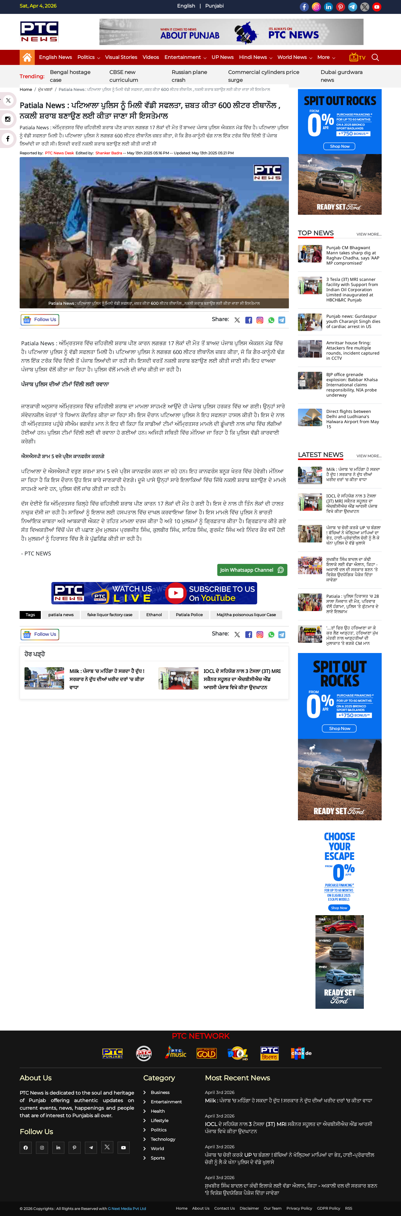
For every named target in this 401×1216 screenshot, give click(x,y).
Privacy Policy (299, 1208)
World (153, 1148)
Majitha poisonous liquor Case (246, 614)
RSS (348, 1208)
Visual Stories (121, 57)
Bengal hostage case (70, 76)
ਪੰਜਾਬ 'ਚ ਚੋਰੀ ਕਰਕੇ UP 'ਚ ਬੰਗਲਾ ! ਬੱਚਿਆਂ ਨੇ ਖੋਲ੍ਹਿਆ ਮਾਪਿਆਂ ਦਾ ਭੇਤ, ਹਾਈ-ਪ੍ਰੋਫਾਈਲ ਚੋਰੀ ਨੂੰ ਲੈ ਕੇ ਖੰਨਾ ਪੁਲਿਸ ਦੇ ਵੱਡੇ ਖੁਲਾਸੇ (353, 535)
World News (294, 57)
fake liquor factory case (109, 614)
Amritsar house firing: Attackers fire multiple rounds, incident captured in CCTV (353, 350)
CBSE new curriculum (123, 76)
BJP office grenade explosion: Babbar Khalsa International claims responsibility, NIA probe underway (352, 385)
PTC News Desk (59, 153)
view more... (369, 234)
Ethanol (154, 614)
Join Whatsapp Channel (253, 570)
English (186, 6)
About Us (200, 1208)
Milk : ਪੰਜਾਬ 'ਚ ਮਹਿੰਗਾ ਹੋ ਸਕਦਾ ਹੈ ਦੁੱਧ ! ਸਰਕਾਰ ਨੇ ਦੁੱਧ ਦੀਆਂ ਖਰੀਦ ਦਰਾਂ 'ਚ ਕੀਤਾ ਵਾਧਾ (353, 474)
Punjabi (214, 6)
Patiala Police (189, 614)
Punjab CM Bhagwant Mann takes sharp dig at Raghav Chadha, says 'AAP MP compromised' (352, 255)
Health (154, 1111)
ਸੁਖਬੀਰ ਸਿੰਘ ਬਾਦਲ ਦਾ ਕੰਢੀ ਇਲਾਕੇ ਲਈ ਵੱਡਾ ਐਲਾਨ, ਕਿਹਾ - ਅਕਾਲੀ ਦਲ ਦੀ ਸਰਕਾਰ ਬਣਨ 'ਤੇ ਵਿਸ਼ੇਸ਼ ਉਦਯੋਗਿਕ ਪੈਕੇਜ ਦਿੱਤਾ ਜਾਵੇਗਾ (352, 569)
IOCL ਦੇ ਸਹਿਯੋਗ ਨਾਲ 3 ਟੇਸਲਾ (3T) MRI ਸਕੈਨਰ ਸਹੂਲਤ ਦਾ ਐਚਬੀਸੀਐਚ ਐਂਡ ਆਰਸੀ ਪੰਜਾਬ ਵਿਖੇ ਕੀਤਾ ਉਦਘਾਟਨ (351, 503)
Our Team (273, 1208)
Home (26, 89)
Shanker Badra (108, 153)
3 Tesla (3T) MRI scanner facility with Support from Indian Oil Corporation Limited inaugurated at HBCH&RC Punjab (352, 289)
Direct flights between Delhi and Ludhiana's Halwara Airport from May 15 (352, 418)
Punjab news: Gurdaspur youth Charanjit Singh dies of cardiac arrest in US (353, 321)
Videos (151, 57)
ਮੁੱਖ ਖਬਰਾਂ (45, 89)
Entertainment (185, 57)
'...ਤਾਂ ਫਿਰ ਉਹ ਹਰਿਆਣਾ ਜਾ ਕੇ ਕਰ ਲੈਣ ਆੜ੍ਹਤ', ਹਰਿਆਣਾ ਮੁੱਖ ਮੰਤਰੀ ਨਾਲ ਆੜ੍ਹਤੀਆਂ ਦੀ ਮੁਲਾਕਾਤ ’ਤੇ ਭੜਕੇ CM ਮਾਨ (352, 635)
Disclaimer (249, 1208)
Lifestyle (155, 1120)
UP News (223, 57)
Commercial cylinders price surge (263, 76)
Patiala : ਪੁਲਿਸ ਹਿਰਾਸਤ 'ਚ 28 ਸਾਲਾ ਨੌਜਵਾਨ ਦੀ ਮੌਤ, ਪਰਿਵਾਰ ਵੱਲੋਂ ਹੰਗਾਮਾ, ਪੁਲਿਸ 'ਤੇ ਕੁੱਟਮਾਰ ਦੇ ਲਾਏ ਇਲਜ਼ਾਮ (352, 603)
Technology (159, 1139)
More (326, 57)
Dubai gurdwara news (342, 76)
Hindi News (255, 57)
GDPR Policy (328, 1208)
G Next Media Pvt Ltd (127, 1208)
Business (156, 1092)
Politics (88, 57)
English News (55, 57)
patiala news (60, 614)
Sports (154, 1158)
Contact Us (224, 1208)
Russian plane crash (189, 76)
